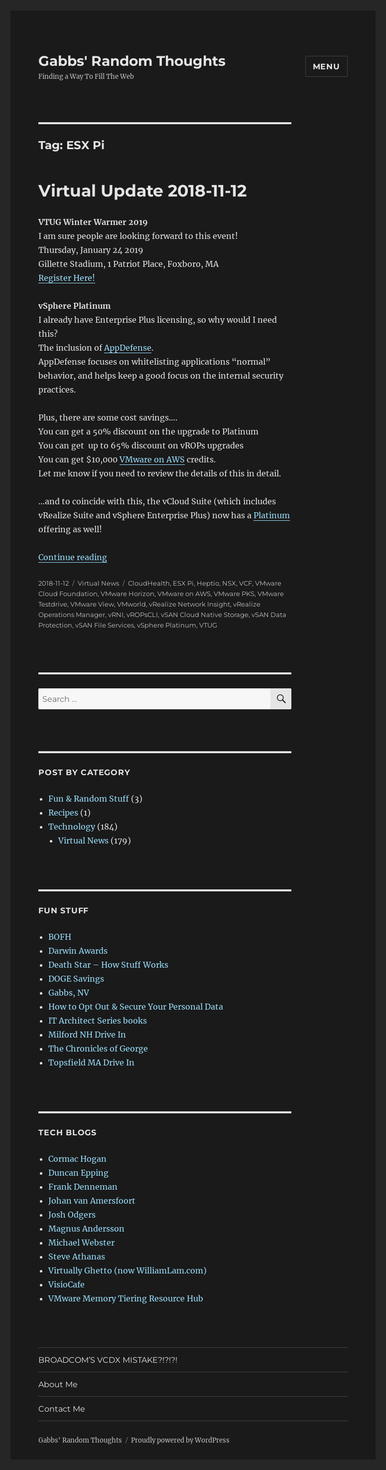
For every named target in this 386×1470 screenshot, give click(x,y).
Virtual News (98, 583)
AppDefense (127, 348)
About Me (58, 1384)
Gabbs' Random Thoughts (132, 60)
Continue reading (72, 557)
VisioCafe (66, 1284)
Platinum (272, 515)
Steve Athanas (76, 1256)
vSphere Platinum (166, 625)
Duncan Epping (78, 1173)
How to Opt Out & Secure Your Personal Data (135, 1007)
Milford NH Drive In (87, 1035)
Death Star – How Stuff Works (108, 965)
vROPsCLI (142, 615)
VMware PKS (234, 594)
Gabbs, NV (68, 993)
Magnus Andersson (86, 1229)
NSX (229, 583)
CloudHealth (149, 583)
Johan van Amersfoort (91, 1201)
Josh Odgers (72, 1215)
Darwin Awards (78, 951)
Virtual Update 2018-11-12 (142, 191)
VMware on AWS (152, 459)
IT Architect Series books (97, 1021)
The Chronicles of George (98, 1048)
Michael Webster (81, 1243)
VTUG (208, 625)
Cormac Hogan (77, 1159)
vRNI (116, 615)
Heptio (208, 583)
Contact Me (61, 1409)
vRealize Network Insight (189, 604)
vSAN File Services (104, 625)
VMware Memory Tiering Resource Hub (125, 1298)
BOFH (59, 937)
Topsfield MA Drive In (91, 1062)
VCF (245, 583)
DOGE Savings (76, 979)
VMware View (92, 604)
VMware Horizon (127, 594)
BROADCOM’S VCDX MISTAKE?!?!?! (107, 1360)
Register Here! (66, 278)
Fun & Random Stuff (88, 799)
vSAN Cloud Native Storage (205, 615)
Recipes (63, 813)
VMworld (131, 604)
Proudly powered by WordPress (180, 1440)
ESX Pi (183, 583)
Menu (326, 66)
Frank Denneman (83, 1187)
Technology (71, 827)
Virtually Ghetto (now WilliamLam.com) (127, 1270)
